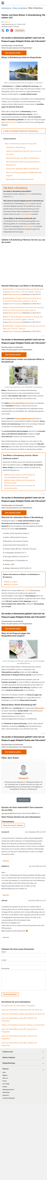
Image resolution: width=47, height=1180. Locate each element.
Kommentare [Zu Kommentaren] (19, 30)
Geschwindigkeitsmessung (24, 418)
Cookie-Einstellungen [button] (8, 1098)
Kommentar (5, 968)
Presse (4, 1081)
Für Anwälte (5, 1084)
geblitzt (27, 203)
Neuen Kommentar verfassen (13, 825)
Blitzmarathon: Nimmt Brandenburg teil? (20, 179)
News (4, 1072)
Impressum (5, 1095)
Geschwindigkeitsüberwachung (20, 403)
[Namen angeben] (24, 955)
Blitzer (18, 111)
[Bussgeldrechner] (24, 264)
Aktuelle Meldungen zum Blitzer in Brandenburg (22, 158)
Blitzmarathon (39, 708)
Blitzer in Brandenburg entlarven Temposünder (21, 144)
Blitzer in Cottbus (11, 582)
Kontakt (4, 1086)
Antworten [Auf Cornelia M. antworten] (6, 861)
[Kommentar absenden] (10, 994)
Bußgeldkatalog (6, 8)
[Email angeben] (24, 963)
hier (12, 197)
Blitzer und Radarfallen (20, 8)
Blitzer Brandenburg (15, 294)
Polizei (26, 590)
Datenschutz (6, 1092)
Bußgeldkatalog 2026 (23, 2)
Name (4, 952)
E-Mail (4, 960)
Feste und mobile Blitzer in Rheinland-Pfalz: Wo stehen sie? (22, 1010)
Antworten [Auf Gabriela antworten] (6, 937)
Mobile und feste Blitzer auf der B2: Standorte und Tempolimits (23, 1025)
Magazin (4, 1075)
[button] (3, 30)
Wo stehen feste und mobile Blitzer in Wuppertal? (18, 1006)
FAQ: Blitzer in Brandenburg (15, 147)
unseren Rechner (25, 214)
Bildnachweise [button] (23, 800)
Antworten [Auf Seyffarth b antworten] (6, 895)
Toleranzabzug (29, 226)
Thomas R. (7, 22)
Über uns (5, 1078)
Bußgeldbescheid (10, 122)
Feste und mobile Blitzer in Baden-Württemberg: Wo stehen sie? (23, 1014)
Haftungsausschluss (8, 1089)
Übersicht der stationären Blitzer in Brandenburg (22, 169)
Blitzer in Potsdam (12, 584)
